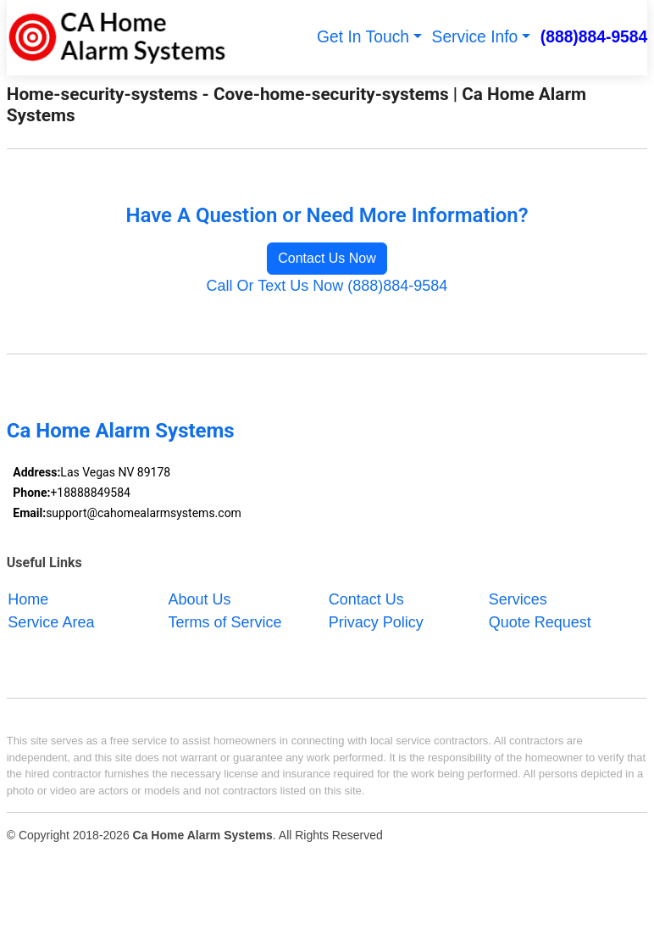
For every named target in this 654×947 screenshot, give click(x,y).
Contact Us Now (327, 258)
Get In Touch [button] (363, 37)
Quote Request (540, 621)
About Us (200, 598)
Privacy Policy (376, 621)
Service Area (51, 621)
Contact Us (366, 598)
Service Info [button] (475, 37)
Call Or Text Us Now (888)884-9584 (327, 285)
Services (518, 598)
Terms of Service (225, 621)
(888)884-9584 (594, 37)
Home (28, 598)
